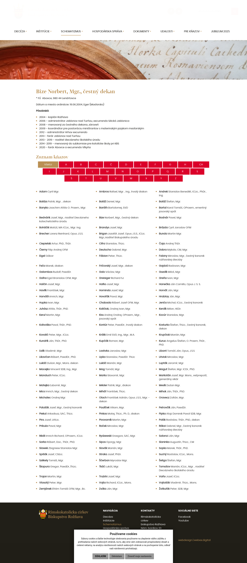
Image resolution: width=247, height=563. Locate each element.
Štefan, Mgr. (170, 201)
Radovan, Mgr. (172, 266)
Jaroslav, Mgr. (113, 351)
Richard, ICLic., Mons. (115, 482)
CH (201, 164)
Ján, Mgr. (169, 290)
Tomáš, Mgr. (109, 369)
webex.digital (202, 540)
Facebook (184, 517)
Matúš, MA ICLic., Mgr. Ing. (60, 227)
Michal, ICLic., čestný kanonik (181, 302)
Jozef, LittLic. (49, 420)
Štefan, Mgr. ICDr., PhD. (177, 369)
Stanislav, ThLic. (112, 243)
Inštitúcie (108, 520)
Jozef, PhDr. (110, 454)
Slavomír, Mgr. (112, 375)
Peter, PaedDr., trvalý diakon (120, 325)
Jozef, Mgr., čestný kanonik (60, 407)
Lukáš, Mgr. (109, 466)
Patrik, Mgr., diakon (115, 385)
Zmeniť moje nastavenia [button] (139, 556)
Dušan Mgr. (169, 385)
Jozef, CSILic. (51, 454)
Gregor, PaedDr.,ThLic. (58, 466)
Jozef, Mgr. (111, 227)
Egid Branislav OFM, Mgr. (58, 278)
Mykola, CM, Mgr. (173, 250)
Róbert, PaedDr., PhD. (57, 357)
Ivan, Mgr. (169, 278)
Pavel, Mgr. (170, 217)
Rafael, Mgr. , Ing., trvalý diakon (123, 191)
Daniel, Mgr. (110, 201)
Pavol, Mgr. (111, 296)
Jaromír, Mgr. (171, 363)
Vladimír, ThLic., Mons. (178, 482)
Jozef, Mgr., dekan (116, 266)
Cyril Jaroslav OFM (175, 227)
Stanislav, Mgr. (171, 315)
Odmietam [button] (117, 556)
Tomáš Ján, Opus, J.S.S (177, 351)
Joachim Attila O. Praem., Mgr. (62, 207)
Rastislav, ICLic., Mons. (176, 454)
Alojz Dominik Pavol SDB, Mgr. (180, 413)
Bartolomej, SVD (113, 207)
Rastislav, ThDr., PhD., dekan (179, 420)
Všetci (48, 164)
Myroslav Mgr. (113, 460)
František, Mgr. (52, 290)
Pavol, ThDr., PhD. (55, 325)
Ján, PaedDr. (172, 407)
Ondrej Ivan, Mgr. (115, 309)
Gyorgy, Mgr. (110, 442)
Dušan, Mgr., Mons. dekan (58, 363)
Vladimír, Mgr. (50, 351)
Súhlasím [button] (100, 556)
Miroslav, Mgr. (171, 357)
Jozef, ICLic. (169, 476)
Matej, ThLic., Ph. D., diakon (119, 413)
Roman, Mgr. (111, 341)
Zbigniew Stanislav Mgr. (58, 448)
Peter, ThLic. (111, 256)
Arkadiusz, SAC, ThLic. (56, 413)
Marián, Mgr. (172, 335)
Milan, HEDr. (170, 309)
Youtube (183, 520)
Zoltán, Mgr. (171, 397)
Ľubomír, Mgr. (52, 385)
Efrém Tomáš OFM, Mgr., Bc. (62, 489)
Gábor (46, 256)
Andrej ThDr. (169, 243)
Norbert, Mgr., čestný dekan (118, 217)
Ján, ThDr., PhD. (53, 341)
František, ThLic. (112, 391)
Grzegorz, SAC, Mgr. (117, 436)
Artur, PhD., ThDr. (55, 243)
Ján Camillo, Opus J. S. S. (180, 284)
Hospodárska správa (116, 528)
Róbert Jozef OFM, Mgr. (119, 302)
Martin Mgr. (170, 233)
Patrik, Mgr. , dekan (55, 201)
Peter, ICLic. (52, 375)
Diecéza (108, 517)
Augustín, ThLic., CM (176, 442)
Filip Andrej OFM (53, 250)
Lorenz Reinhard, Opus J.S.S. (61, 233)
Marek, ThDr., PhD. (173, 448)
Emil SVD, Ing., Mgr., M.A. (117, 335)
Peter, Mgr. (50, 482)
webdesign (185, 540)
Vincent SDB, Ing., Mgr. (58, 369)
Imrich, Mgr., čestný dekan (58, 391)
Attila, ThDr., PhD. (53, 309)
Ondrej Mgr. (52, 397)
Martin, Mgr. (50, 315)
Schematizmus (112, 524)
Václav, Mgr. (110, 272)
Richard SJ (111, 278)
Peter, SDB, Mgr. (174, 489)
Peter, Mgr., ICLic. (54, 335)
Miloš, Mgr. (170, 272)
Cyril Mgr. (49, 191)
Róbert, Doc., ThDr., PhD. (57, 442)
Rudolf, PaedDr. (55, 272)
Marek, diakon (51, 266)
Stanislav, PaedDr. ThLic (117, 357)
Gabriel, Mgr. (113, 250)
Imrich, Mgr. (51, 296)
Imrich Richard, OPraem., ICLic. (61, 436)
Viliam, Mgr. (111, 407)
